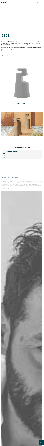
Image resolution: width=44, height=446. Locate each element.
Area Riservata (8, 54)
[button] (1, 124)
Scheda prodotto (8, 48)
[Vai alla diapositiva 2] (17, 103)
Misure (6, 157)
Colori (5, 155)
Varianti (6, 153)
